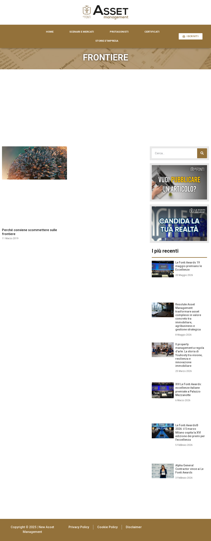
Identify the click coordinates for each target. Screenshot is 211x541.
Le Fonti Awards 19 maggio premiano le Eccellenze (188, 266)
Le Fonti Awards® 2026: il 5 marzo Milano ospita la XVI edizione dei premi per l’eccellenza (190, 432)
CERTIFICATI (151, 31)
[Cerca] (202, 153)
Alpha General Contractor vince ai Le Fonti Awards (189, 469)
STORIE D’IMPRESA (106, 40)
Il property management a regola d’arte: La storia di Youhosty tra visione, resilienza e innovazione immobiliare (189, 355)
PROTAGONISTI (119, 31)
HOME (49, 31)
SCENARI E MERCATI (81, 31)
